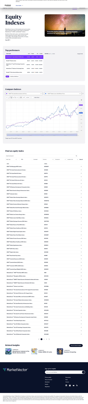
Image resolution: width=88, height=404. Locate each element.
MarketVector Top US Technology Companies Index (18, 327)
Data (67, 379)
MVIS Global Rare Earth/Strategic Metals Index (18, 207)
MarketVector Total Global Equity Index (16, 320)
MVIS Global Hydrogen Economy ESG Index (17, 221)
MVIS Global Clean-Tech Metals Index (15, 235)
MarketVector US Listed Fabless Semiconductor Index (19, 300)
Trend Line (9, 97)
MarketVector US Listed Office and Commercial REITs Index (20, 296)
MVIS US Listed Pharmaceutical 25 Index (16, 176)
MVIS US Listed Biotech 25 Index (14, 183)
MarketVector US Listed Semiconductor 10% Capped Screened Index (22, 289)
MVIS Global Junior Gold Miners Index (15, 217)
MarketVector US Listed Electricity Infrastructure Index (19, 303)
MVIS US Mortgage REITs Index (14, 166)
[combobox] (24, 93)
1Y (24, 97)
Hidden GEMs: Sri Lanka (45, 352)
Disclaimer (47, 382)
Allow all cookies (78, 2)
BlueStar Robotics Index (11, 60)
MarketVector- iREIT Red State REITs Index (17, 272)
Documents (68, 377)
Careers (67, 382)
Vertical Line (19, 97)
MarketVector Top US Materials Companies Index (18, 334)
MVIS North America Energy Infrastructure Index (18, 190)
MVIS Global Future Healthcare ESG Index (16, 228)
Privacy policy (48, 377)
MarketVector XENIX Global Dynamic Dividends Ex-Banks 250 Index (22, 279)
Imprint (46, 384)
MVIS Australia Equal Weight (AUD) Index (16, 269)
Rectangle (21, 97)
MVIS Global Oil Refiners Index (14, 211)
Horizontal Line (13, 97)
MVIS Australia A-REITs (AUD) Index (15, 265)
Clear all (81, 159)
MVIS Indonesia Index (12, 193)
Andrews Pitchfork (15, 97)
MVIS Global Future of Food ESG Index (16, 224)
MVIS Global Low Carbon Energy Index (16, 214)
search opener (76, 155)
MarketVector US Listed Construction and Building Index (20, 306)
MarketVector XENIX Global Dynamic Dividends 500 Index (20, 282)
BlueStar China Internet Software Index (14, 72)
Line (28, 97)
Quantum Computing (70, 352)
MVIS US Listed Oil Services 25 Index (15, 180)
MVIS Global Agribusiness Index (14, 245)
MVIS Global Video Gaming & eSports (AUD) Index (18, 200)
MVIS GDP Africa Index (12, 248)
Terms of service (48, 379)
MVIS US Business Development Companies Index (18, 187)
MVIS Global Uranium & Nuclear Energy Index (17, 204)
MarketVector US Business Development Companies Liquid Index (21, 317)
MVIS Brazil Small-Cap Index (13, 255)
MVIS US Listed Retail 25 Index (14, 173)
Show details (18, 12)
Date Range (17, 97)
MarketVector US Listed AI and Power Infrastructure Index (20, 313)
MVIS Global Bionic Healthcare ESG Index (16, 241)
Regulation (47, 386)
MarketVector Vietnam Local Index (15, 286)
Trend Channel (11, 97)
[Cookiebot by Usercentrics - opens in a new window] (8, 13)
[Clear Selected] (40, 93)
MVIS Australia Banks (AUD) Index (15, 262)
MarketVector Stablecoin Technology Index (15, 68)
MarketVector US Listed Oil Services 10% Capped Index (19, 293)
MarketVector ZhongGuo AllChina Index (16, 276)
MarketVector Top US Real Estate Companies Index (18, 330)
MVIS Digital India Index (12, 252)
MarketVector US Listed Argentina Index (16, 310)
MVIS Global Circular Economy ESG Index (16, 238)
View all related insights (76, 345)
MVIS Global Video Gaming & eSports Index (17, 197)
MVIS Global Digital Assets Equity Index (16, 231)
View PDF (8, 40)
